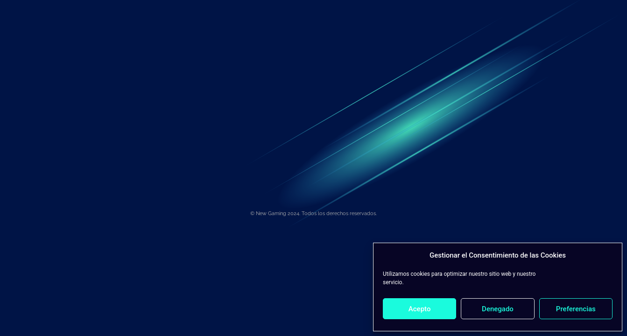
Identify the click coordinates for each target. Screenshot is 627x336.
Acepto (420, 309)
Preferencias (576, 309)
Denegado (498, 309)
